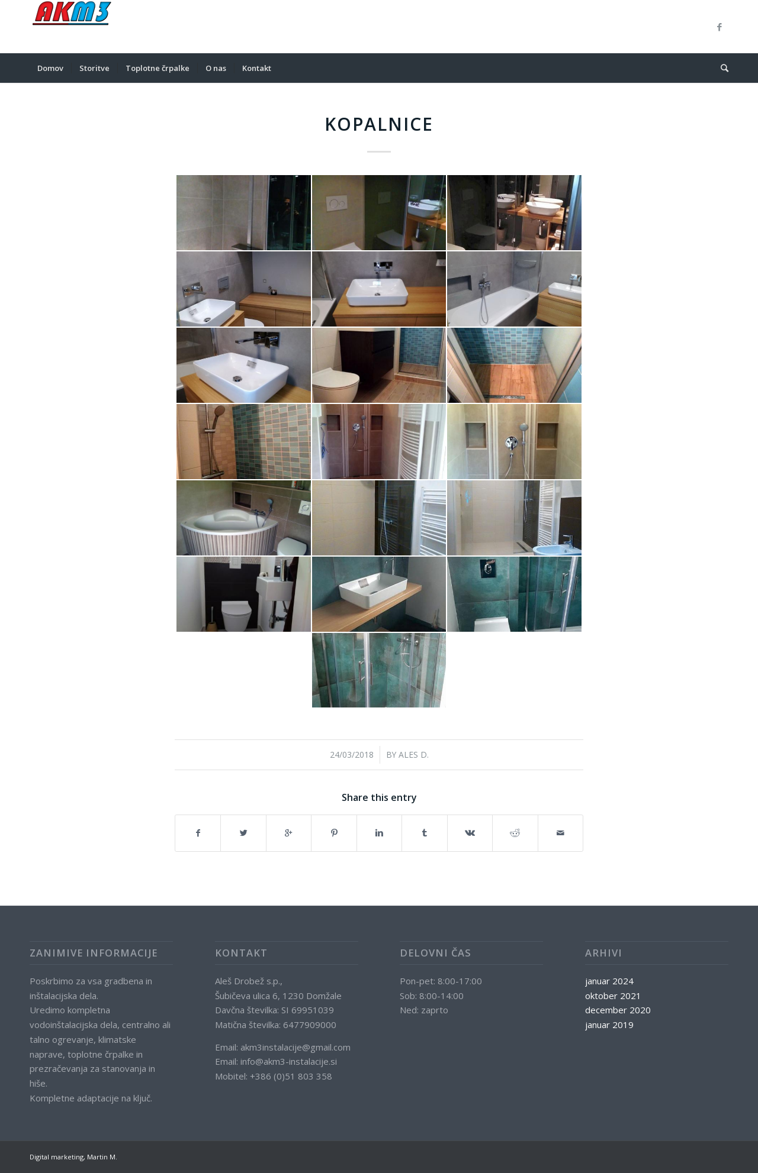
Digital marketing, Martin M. (73, 1156)
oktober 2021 (613, 995)
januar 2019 (609, 1024)
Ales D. (414, 754)
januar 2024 (609, 981)
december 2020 (618, 1010)
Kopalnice (379, 124)
